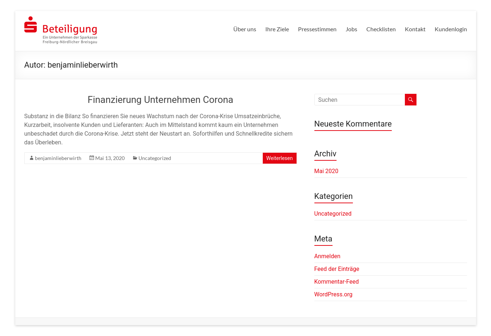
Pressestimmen (317, 28)
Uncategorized (154, 158)
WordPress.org (333, 294)
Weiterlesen (279, 158)
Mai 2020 (326, 171)
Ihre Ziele (277, 28)
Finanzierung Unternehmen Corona (160, 99)
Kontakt (415, 28)
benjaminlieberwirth (58, 158)
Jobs (351, 28)
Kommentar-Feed (336, 281)
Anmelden (327, 256)
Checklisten (381, 28)
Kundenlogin (451, 28)
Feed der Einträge (336, 268)
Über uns (244, 28)
